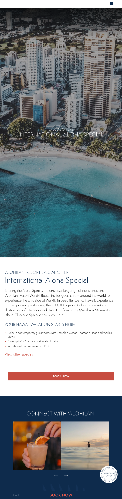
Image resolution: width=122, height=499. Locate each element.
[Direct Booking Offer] (109, 475)
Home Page (53, 4)
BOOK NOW (61, 495)
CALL (16, 495)
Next (66, 436)
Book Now (61, 376)
